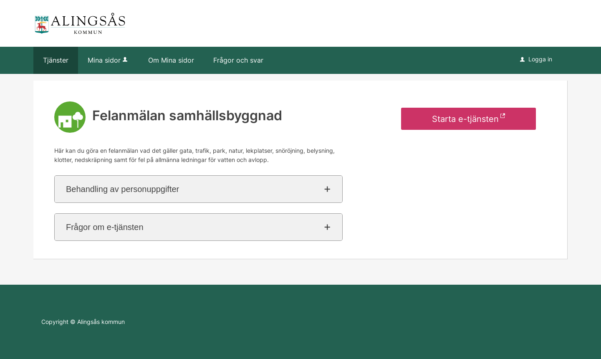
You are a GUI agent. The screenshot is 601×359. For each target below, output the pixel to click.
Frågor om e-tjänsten (105, 227)
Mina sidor (108, 60)
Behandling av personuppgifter (122, 189)
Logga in (536, 59)
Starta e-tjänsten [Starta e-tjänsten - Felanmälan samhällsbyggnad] (465, 119)
